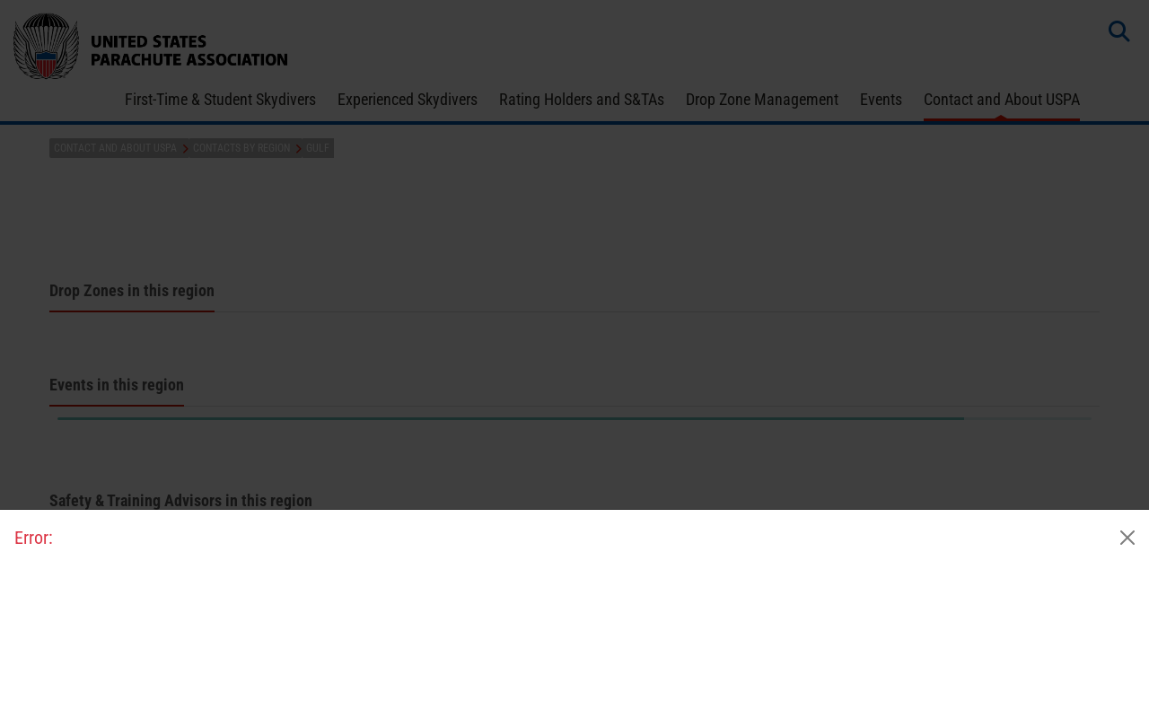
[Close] (1127, 537)
